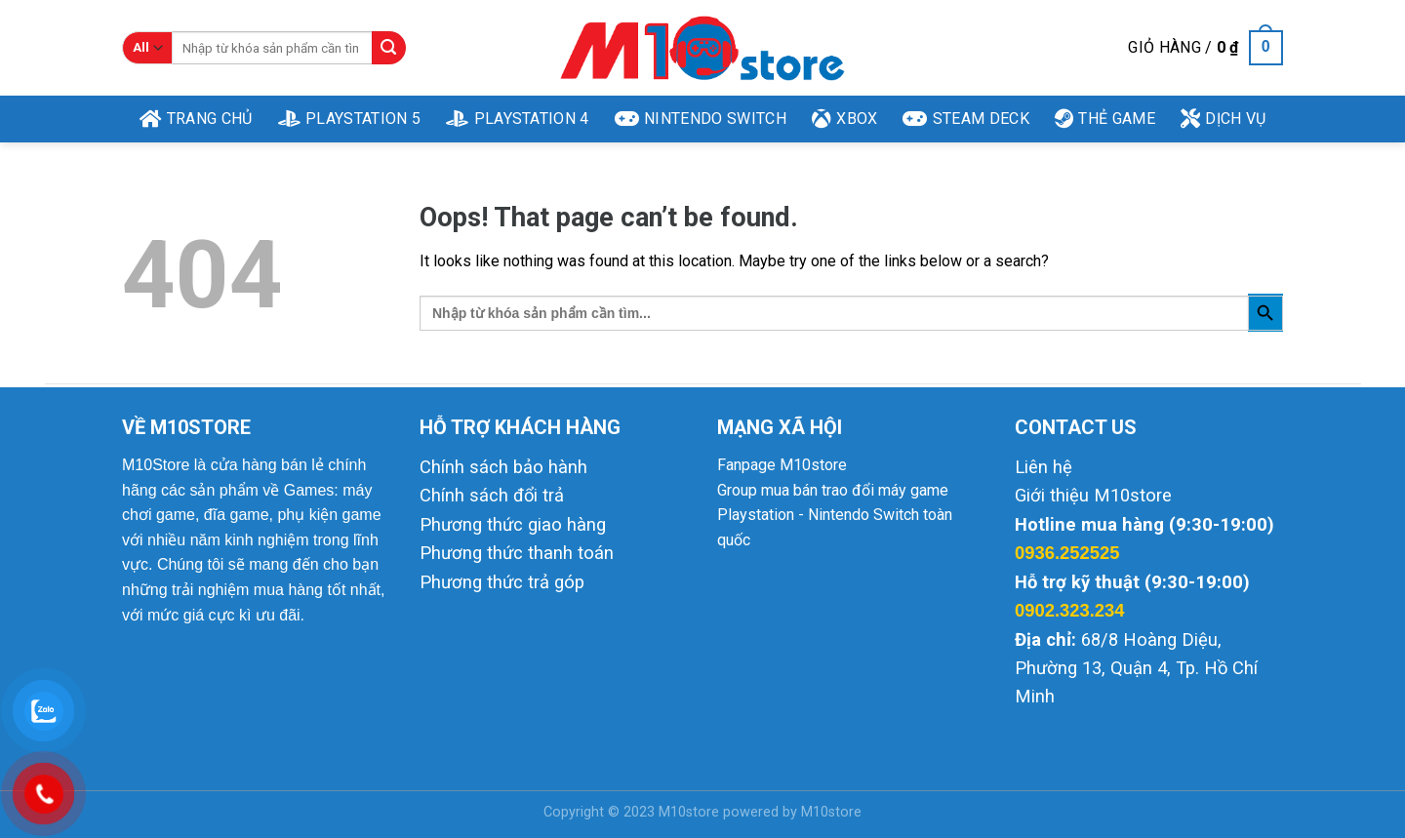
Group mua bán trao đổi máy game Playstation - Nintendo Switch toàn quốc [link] (834, 515)
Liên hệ (1043, 467)
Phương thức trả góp (502, 582)
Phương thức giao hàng (513, 524)
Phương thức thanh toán (517, 552)
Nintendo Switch (700, 119)
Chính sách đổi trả (492, 495)
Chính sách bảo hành (503, 467)
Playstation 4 (517, 119)
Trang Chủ (196, 119)
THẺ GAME (1105, 119)
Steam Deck (966, 119)
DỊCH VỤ (1223, 119)
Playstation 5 (350, 119)
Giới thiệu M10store (1093, 495)
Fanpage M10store (782, 465)
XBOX (845, 119)
